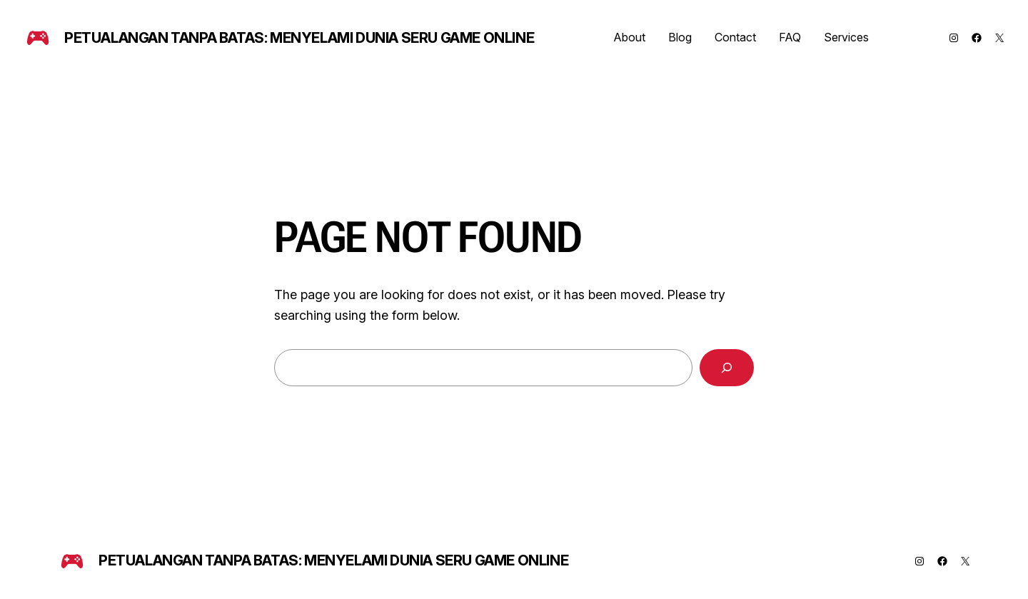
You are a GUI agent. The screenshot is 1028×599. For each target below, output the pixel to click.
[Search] (727, 367)
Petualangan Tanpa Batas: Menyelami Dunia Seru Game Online (299, 37)
